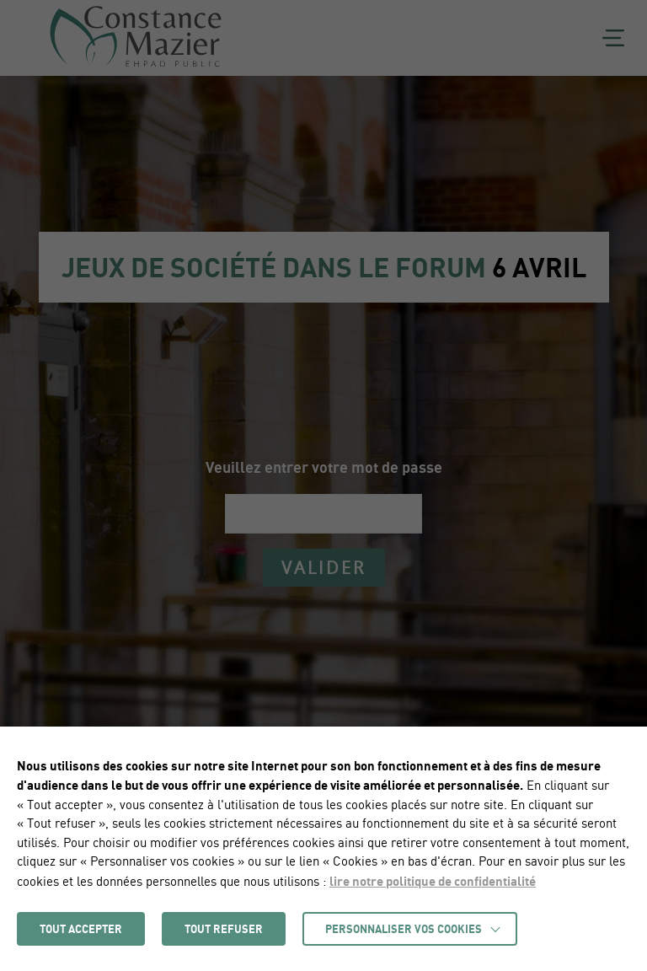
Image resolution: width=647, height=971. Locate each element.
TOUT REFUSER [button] (223, 929)
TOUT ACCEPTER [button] (81, 929)
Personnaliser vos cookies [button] (403, 929)
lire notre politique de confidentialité (432, 880)
